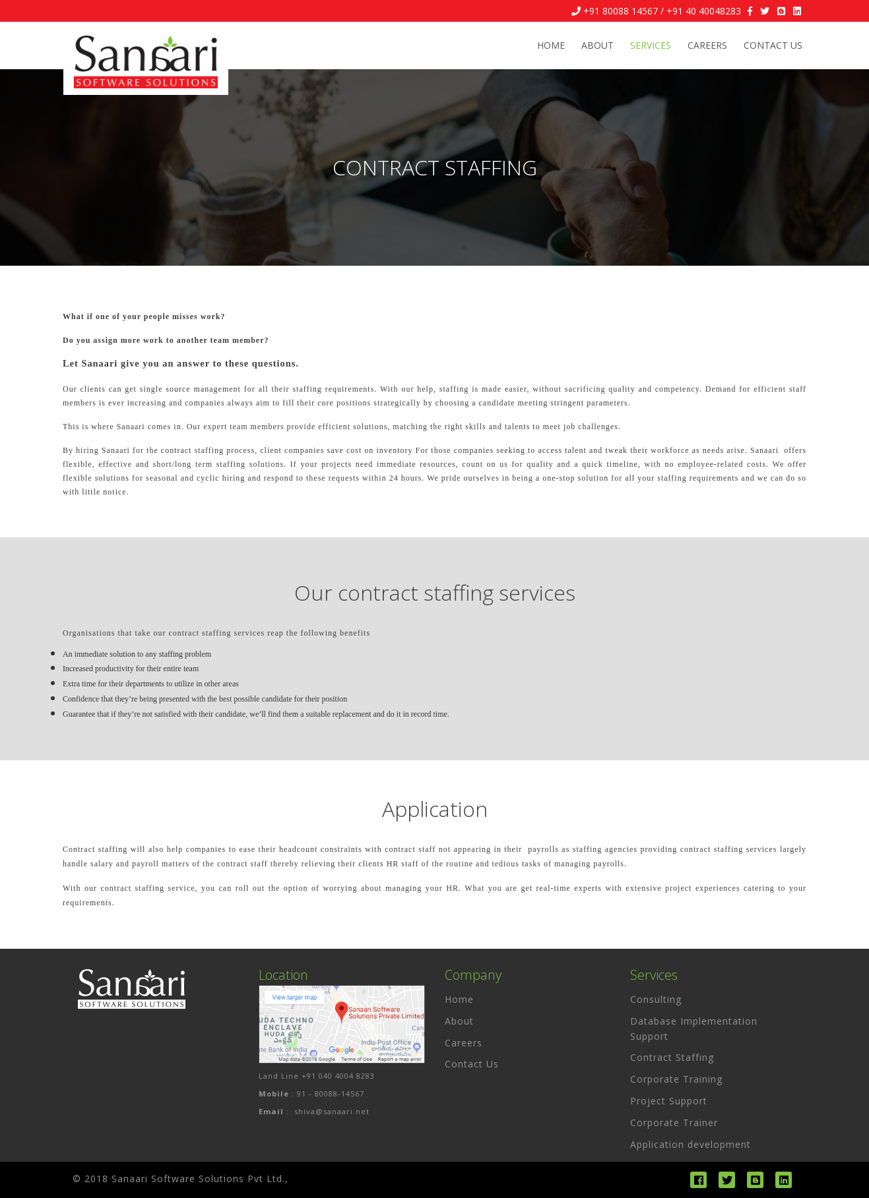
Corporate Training (676, 1079)
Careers (707, 45)
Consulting (656, 999)
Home (551, 45)
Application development (690, 1144)
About (597, 45)
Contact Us (773, 45)
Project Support (668, 1100)
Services (650, 45)
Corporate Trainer (674, 1122)
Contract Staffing (672, 1057)
